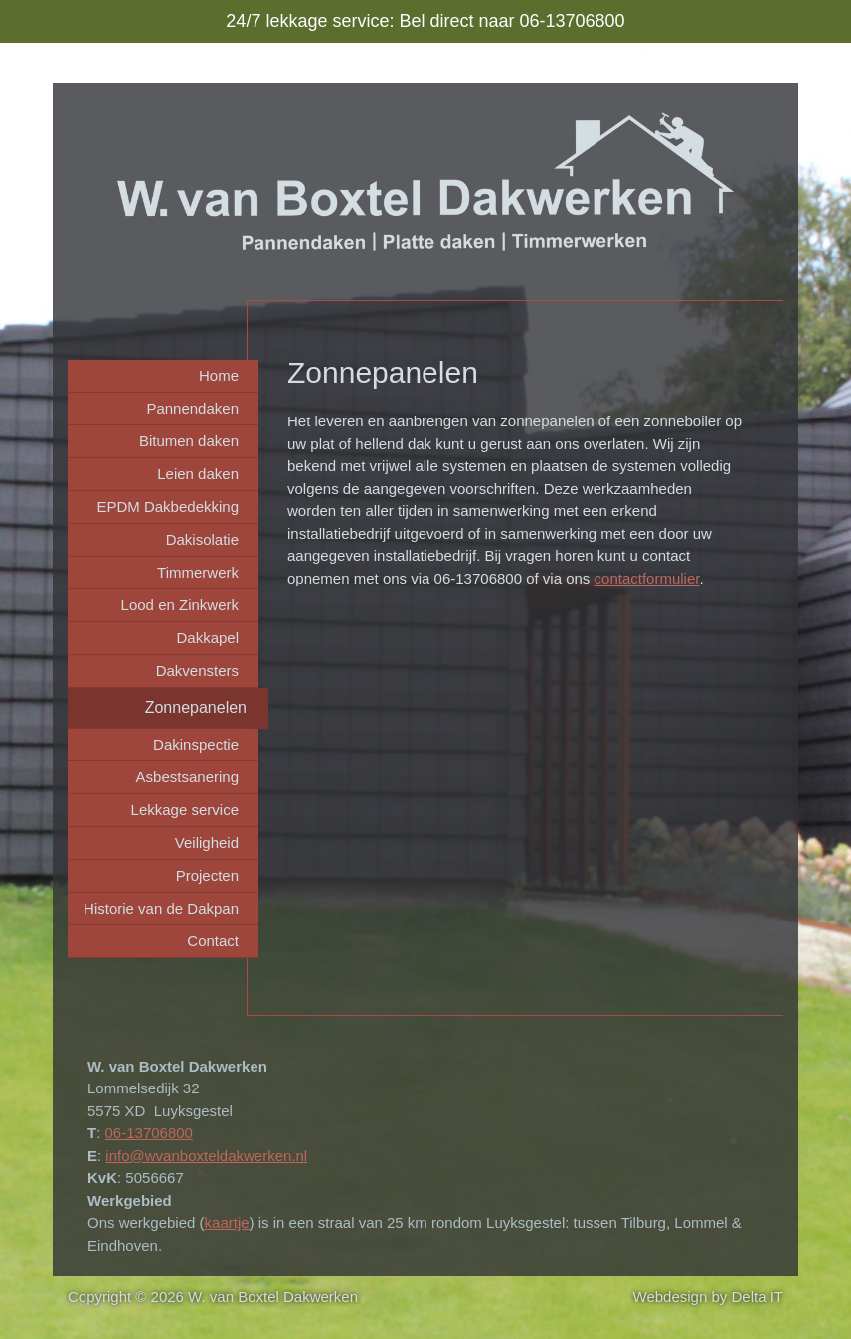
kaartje (227, 1222)
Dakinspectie (196, 744)
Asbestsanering (187, 776)
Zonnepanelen (196, 707)
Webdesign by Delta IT (708, 1296)
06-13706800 (149, 1132)
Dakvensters (197, 670)
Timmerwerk (198, 572)
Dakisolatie (202, 539)
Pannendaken (192, 408)
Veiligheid (207, 842)
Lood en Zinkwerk (180, 604)
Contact (213, 940)
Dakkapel (207, 637)
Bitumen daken (189, 440)
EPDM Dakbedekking (167, 506)
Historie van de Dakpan (161, 908)
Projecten (207, 875)
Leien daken (198, 473)
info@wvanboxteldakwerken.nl (206, 1155)
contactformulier (647, 578)
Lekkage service (185, 809)
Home (219, 375)
